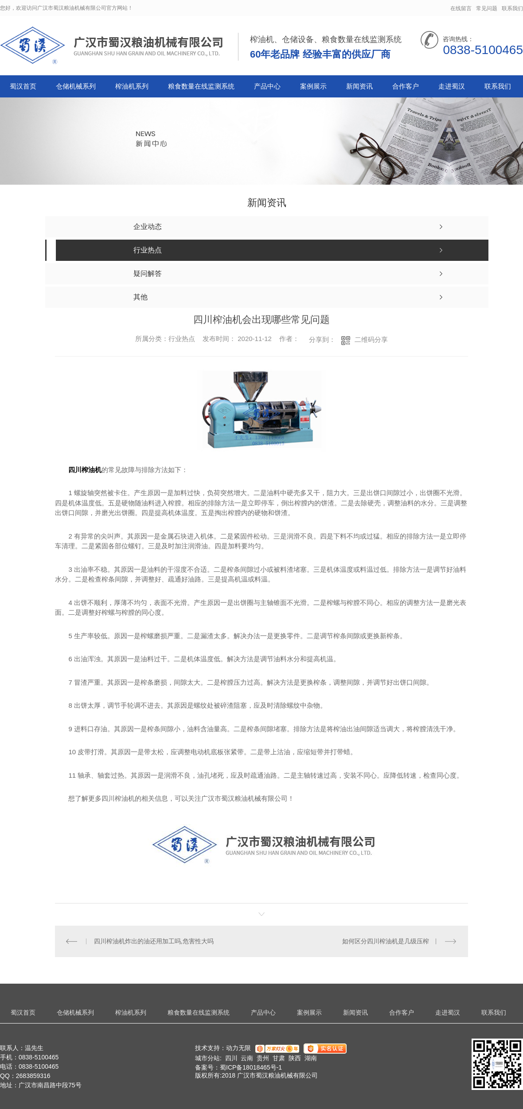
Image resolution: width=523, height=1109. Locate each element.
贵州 (263, 1058)
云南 (247, 1058)
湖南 (310, 1058)
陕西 (295, 1058)
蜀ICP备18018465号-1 (251, 1067)
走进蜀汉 (451, 86)
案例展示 (313, 86)
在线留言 (461, 8)
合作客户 (405, 86)
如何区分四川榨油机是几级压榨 (385, 941)
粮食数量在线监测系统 (201, 86)
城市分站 (207, 1058)
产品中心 (267, 86)
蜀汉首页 (23, 86)
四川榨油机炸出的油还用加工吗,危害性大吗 (154, 941)
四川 (231, 1058)
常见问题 (486, 8)
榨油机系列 (131, 86)
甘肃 (279, 1058)
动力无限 (238, 1047)
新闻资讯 (359, 86)
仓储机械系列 (76, 86)
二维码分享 (371, 339)
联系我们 (512, 8)
